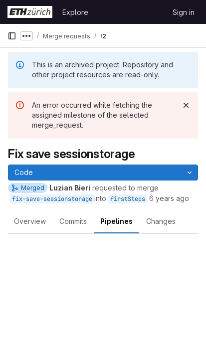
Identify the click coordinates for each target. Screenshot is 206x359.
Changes (161, 221)
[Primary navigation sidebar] (12, 36)
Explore (75, 12)
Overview (30, 221)
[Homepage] (29, 12)
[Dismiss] (186, 105)
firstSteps (127, 199)
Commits (73, 221)
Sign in (184, 12)
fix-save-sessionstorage (52, 199)
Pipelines (116, 221)
